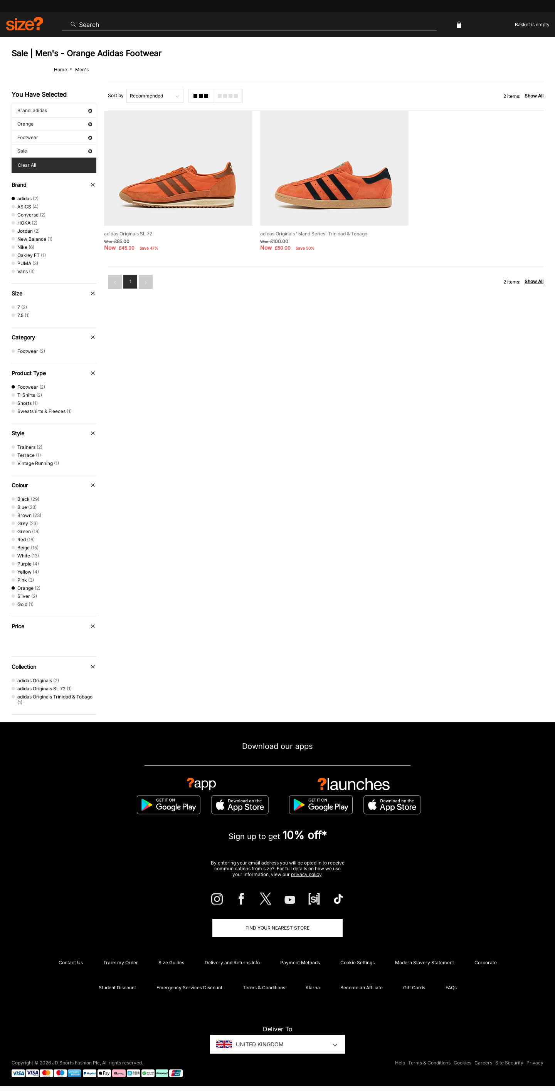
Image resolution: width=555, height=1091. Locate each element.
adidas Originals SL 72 (128, 231)
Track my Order (120, 962)
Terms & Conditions (264, 987)
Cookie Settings (357, 962)
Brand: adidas (54, 110)
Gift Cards (414, 987)
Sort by (116, 95)
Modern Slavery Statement (424, 962)
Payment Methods (300, 962)
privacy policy (306, 874)
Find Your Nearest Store (277, 928)
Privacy (534, 1063)
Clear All (27, 165)
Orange (54, 124)
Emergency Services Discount (189, 987)
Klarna (313, 987)
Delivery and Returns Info (232, 962)
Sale (54, 151)
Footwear (54, 137)
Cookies (462, 1063)
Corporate (485, 962)
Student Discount (117, 987)
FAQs (451, 987)
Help (400, 1063)
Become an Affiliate (361, 987)
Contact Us (71, 962)
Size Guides (171, 962)
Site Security (509, 1063)
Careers (483, 1063)
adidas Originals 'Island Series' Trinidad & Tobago (310, 231)
